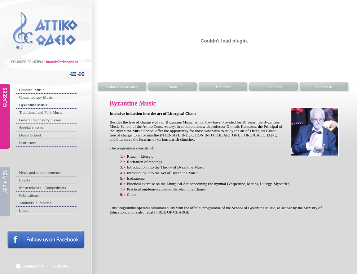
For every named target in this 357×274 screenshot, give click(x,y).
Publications (29, 195)
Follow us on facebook (46, 240)
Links (23, 210)
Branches (223, 87)
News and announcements (40, 172)
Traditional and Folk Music (40, 112)
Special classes (31, 127)
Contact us (324, 87)
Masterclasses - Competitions (42, 187)
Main (172, 87)
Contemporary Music (36, 97)
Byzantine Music (33, 105)
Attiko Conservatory (122, 87)
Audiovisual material (36, 203)
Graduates (274, 87)
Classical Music (31, 89)
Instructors (27, 142)
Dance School (30, 135)
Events (24, 180)
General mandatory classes (40, 120)
